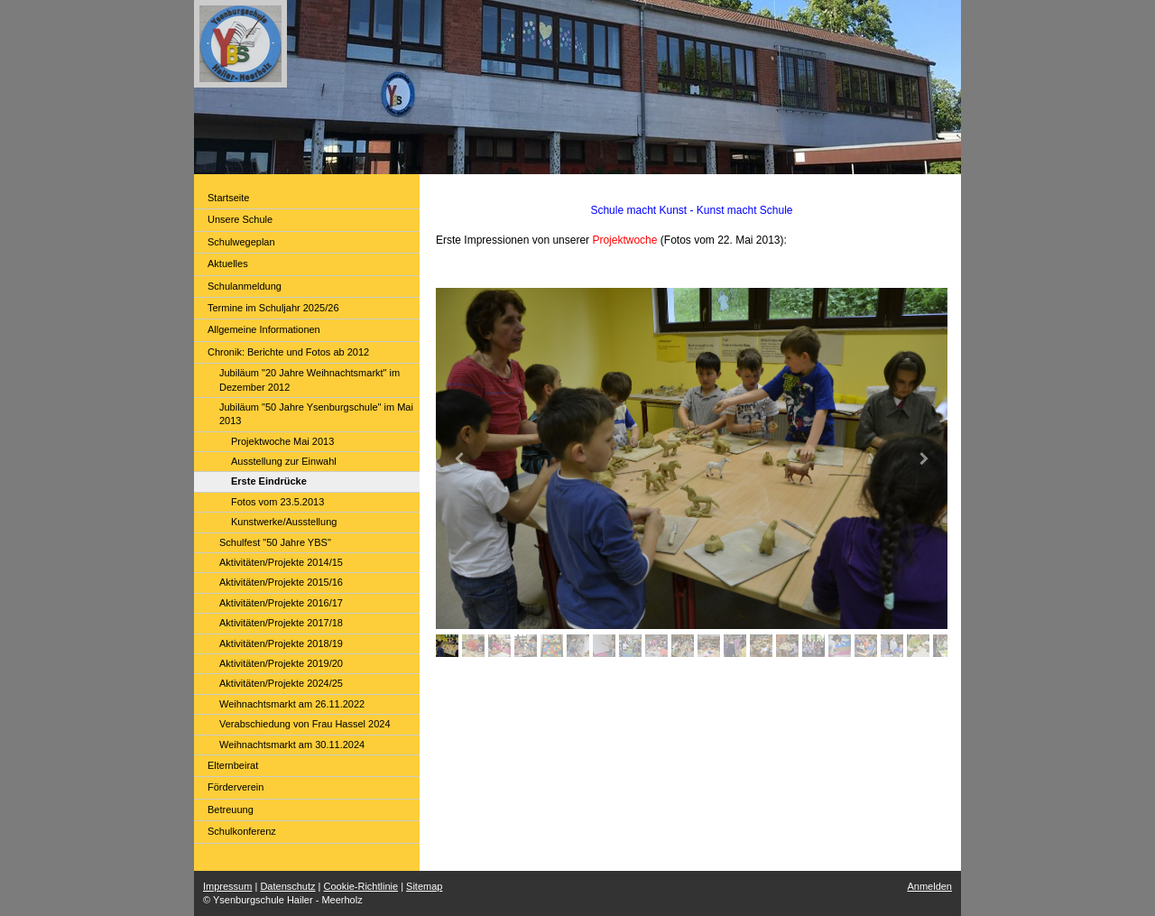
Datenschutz (287, 886)
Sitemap (424, 886)
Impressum (227, 886)
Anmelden (929, 886)
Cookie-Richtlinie (361, 886)
